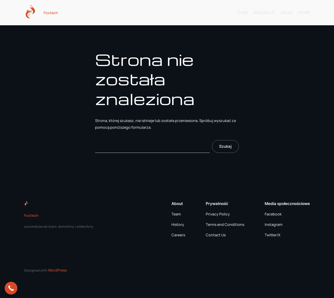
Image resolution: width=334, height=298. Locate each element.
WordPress (57, 270)
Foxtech (51, 12)
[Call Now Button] (11, 288)
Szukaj (225, 146)
